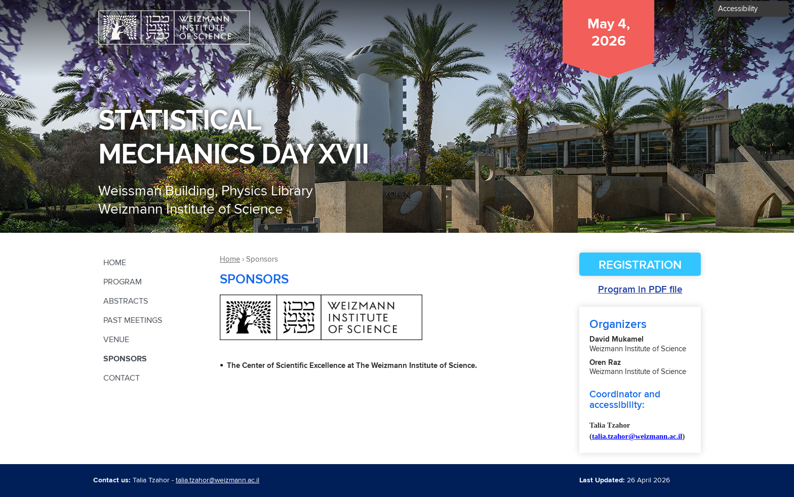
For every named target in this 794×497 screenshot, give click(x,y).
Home (114, 263)
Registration (640, 265)
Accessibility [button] (738, 9)
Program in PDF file (640, 290)
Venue (116, 340)
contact (121, 378)
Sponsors (125, 359)
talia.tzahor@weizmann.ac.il (217, 480)
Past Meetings (132, 320)
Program (122, 282)
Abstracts (125, 301)
